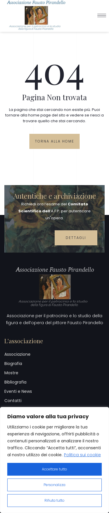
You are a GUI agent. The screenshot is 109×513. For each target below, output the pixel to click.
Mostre (11, 373)
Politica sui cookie (82, 455)
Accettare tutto (54, 469)
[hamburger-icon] (101, 13)
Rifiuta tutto (54, 500)
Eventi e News (18, 391)
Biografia (13, 363)
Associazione (17, 354)
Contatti (13, 401)
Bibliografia (15, 382)
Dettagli (76, 237)
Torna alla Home (54, 141)
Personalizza (54, 484)
